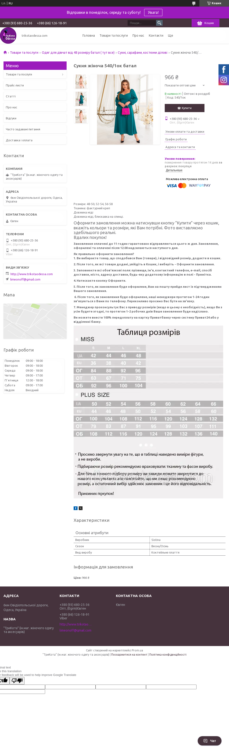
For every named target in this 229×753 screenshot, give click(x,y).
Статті (11, 96)
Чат (209, 741)
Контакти (156, 35)
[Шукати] (159, 23)
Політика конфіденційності (167, 654)
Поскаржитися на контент (129, 654)
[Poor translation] (17, 681)
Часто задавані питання (23, 129)
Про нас (138, 35)
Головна (88, 35)
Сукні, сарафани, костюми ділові (142, 52)
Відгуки (11, 118)
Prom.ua (137, 650)
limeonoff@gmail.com (25, 279)
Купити (187, 108)
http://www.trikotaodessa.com (32, 274)
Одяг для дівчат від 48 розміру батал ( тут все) (78, 52)
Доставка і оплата (19, 140)
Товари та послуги (114, 35)
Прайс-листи (15, 85)
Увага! (153, 12)
